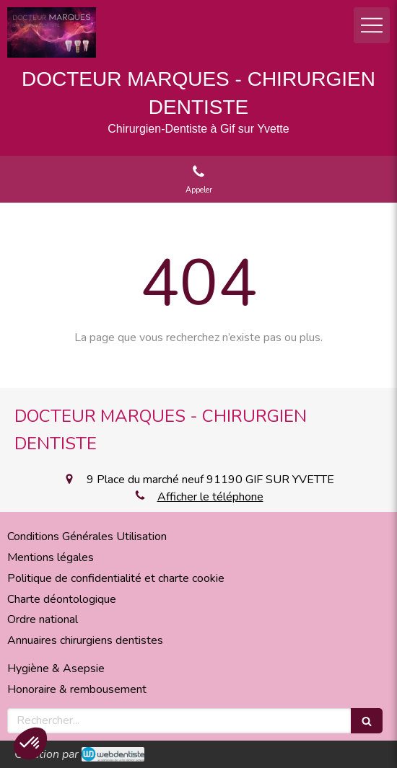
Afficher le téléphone (210, 497)
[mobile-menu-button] (372, 25)
